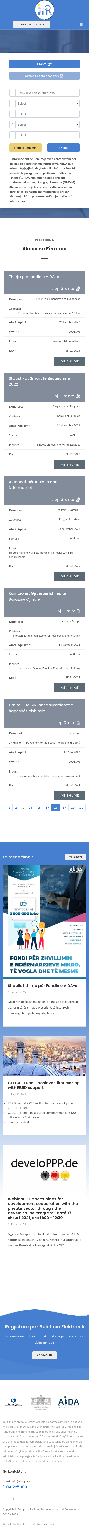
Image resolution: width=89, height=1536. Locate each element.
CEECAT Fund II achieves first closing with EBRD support (44, 1085)
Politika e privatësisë (43, 1523)
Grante (44, 64)
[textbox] (47, 103)
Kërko (63, 147)
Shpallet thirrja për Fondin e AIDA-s (42, 985)
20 (73, 807)
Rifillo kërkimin (25, 147)
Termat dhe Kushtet (14, 1523)
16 (39, 807)
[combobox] (47, 103)
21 (81, 807)
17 (47, 807)
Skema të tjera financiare (44, 76)
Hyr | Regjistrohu (31, 25)
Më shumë (76, 857)
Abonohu (44, 1355)
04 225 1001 (16, 1487)
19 (64, 807)
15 (30, 807)
